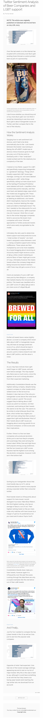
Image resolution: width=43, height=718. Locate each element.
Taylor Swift (16, 564)
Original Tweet (10, 334)
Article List (21, 697)
